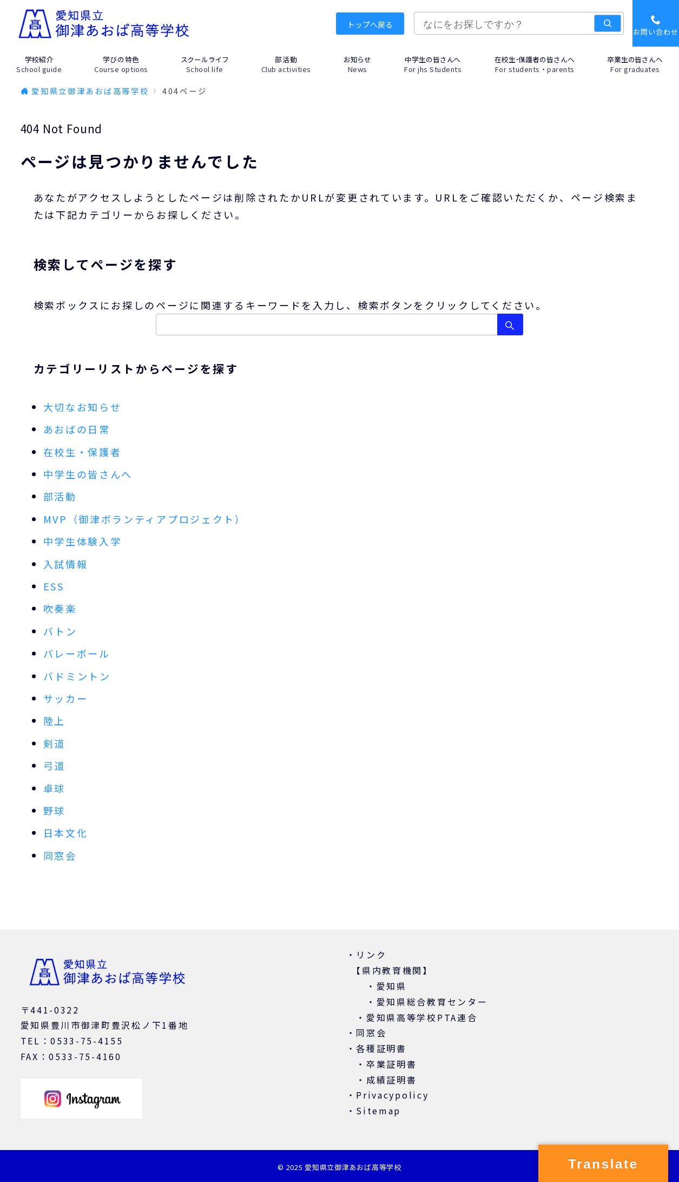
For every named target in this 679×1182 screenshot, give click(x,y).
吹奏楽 (60, 608)
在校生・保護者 (82, 452)
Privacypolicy (392, 1094)
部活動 (60, 496)
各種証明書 (381, 1048)
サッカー (65, 698)
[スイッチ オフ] (655, 23)
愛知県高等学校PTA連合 (421, 1017)
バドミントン (77, 676)
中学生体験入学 (82, 541)
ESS (53, 586)
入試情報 (65, 564)
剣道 (54, 743)
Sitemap (378, 1110)
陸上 (54, 720)
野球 (54, 810)
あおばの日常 (76, 429)
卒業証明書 (391, 1063)
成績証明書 (391, 1079)
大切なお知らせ (82, 407)
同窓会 (60, 855)
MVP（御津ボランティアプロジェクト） (144, 519)
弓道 (54, 765)
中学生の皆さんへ (88, 474)
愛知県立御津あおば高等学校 (353, 1167)
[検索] (607, 23)
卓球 (54, 788)
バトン (60, 631)
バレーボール (76, 653)
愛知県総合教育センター (432, 1001)
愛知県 (392, 985)
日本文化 (65, 833)
